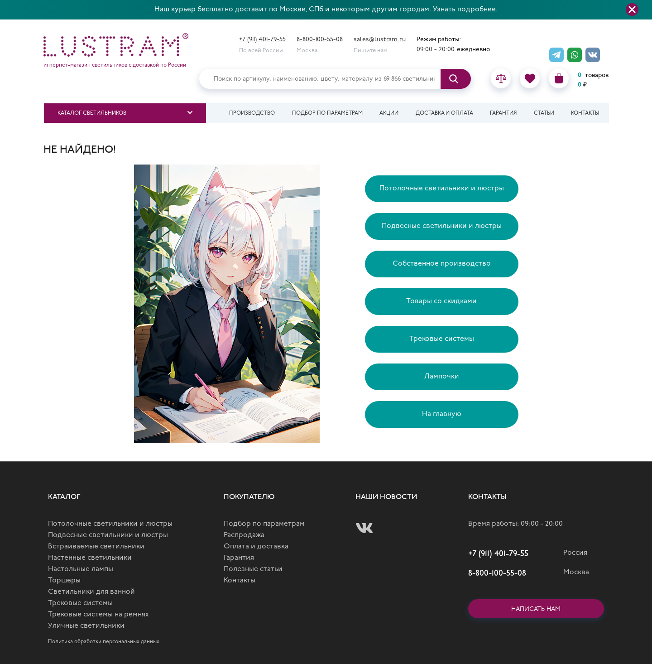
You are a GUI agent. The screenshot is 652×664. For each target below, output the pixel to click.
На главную (441, 414)
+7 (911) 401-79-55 (262, 39)
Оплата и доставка (256, 546)
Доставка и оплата (444, 113)
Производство (252, 113)
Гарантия (503, 113)
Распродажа (244, 535)
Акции (388, 113)
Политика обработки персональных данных (103, 642)
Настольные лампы (80, 569)
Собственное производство (442, 263)
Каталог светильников (92, 113)
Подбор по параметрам (327, 113)
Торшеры (64, 580)
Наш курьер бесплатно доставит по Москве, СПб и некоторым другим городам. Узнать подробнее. (326, 9)
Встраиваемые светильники (96, 546)
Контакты (585, 113)
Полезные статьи (253, 569)
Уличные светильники (86, 626)
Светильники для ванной (91, 592)
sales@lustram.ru (380, 39)
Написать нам (536, 609)
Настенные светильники (90, 558)
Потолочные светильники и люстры (441, 188)
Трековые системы (441, 339)
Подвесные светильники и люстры (442, 226)
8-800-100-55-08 (320, 39)
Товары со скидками (441, 301)
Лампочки (441, 376)
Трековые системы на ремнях (98, 614)
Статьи (544, 113)
